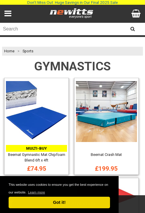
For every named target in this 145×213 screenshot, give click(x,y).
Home (9, 51)
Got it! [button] (59, 202)
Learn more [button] (36, 192)
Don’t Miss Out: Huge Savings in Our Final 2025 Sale (72, 2)
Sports (28, 51)
